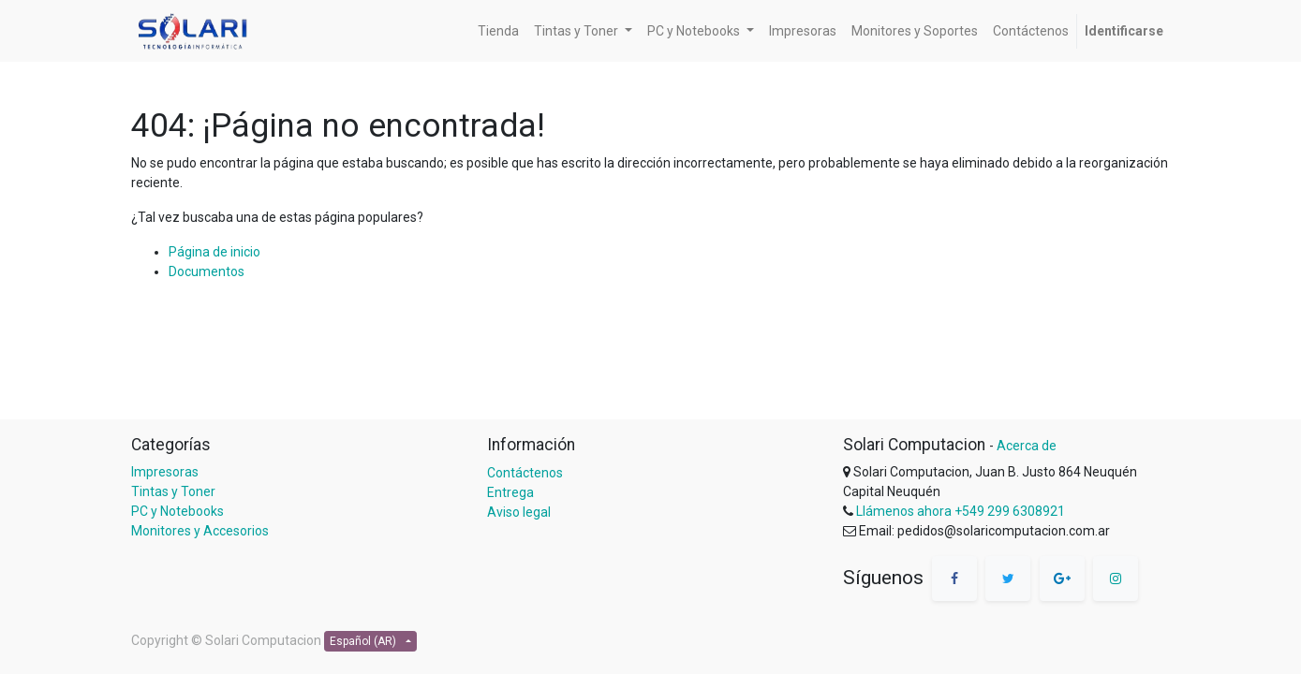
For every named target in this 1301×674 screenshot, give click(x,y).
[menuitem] (498, 31)
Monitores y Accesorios (200, 530)
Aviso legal (519, 512)
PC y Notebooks (177, 511)
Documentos (206, 271)
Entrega (510, 492)
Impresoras (165, 471)
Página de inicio (214, 251)
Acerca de (1027, 445)
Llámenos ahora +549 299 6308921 (960, 511)
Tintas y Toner (173, 491)
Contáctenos (525, 472)
